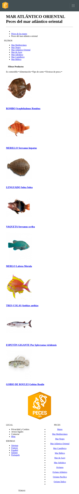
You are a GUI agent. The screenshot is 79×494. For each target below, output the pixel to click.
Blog (13, 436)
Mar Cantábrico (18, 57)
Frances (14, 448)
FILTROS (8, 40)
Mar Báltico (16, 59)
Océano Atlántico (59, 472)
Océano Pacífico (60, 477)
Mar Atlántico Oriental (20, 50)
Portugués (15, 455)
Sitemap (14, 445)
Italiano (14, 452)
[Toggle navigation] (73, 5)
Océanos (59, 467)
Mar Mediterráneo (19, 45)
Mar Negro (16, 47)
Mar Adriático (17, 54)
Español (14, 450)
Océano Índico (60, 482)
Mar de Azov (16, 52)
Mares (59, 429)
